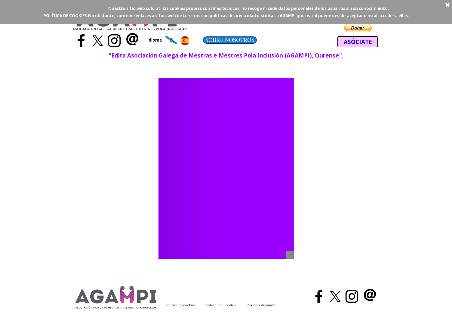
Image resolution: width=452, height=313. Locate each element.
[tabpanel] (156, 39)
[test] (230, 40)
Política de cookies (180, 305)
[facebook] (81, 40)
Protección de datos (220, 305)
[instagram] (114, 40)
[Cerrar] (447, 5)
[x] (97, 40)
